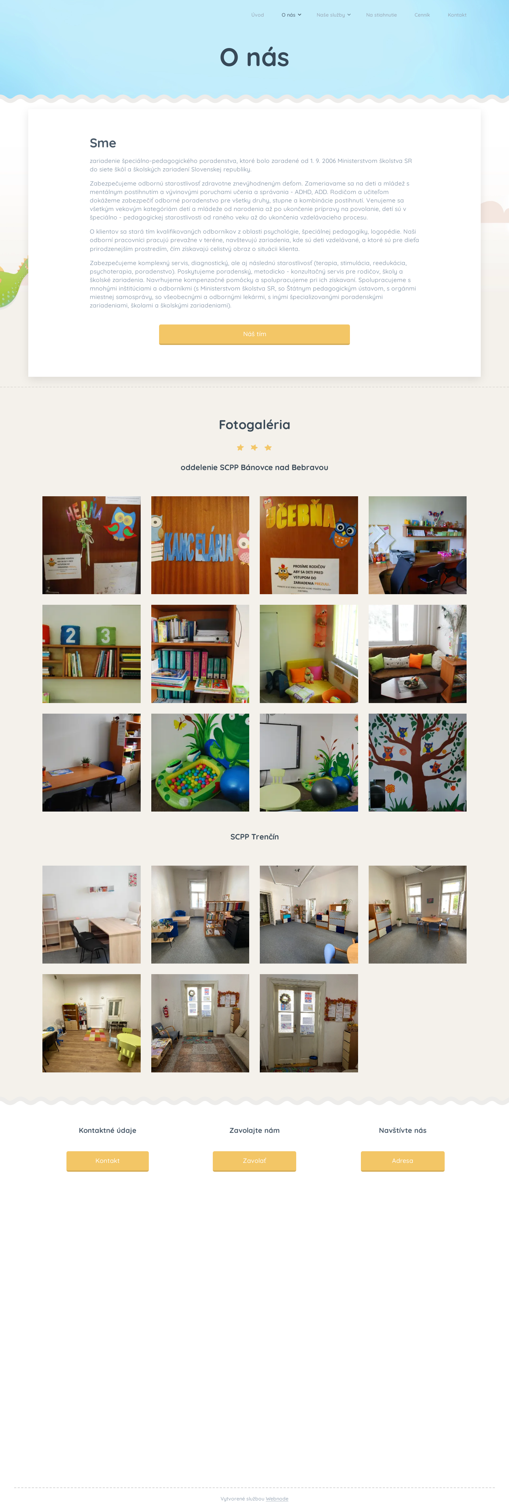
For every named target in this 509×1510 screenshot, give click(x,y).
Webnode (277, 1499)
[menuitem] (235, 14)
